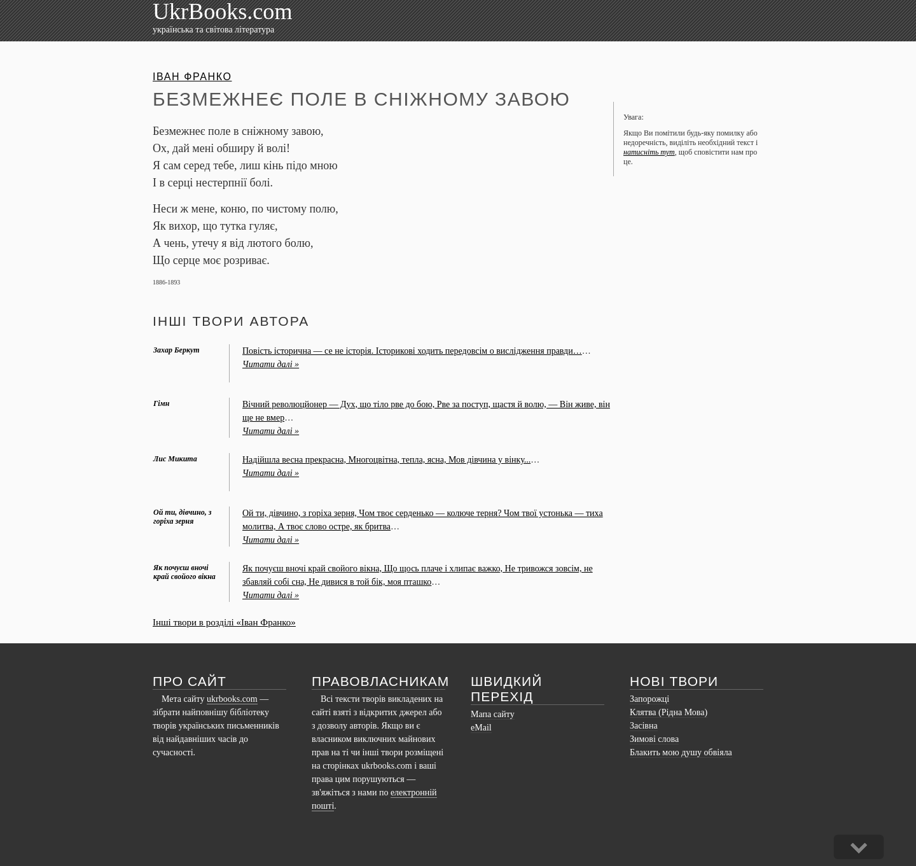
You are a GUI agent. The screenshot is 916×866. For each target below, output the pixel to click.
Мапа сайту (493, 714)
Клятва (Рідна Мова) (668, 712)
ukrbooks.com (232, 699)
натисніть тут (649, 152)
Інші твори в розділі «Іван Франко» (224, 622)
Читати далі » (270, 364)
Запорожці (649, 699)
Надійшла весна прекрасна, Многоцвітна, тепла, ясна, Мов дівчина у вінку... (386, 459)
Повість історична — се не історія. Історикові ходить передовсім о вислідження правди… (412, 351)
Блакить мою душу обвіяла (681, 752)
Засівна (644, 725)
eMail (481, 727)
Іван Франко (192, 76)
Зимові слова (654, 739)
